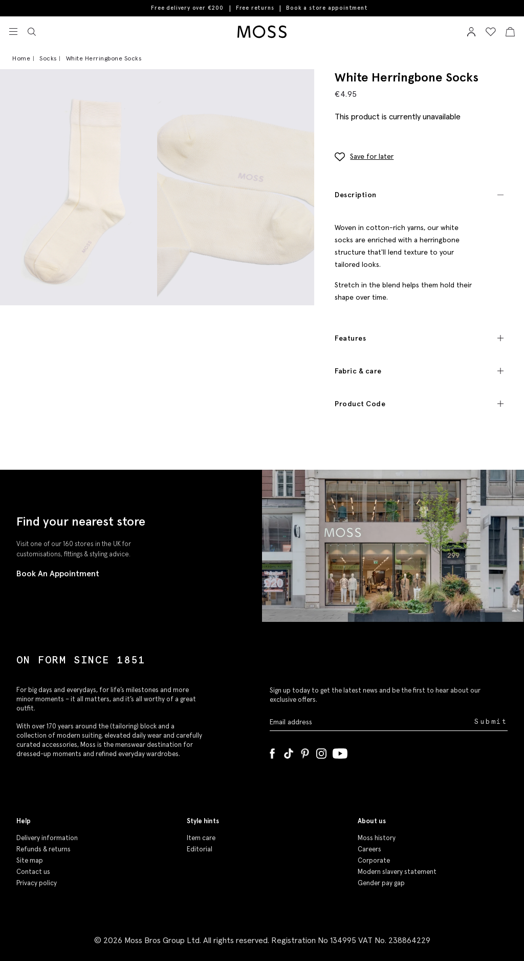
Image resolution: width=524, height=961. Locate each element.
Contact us (33, 871)
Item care (201, 837)
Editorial (199, 849)
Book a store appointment (326, 8)
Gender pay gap (381, 883)
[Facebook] (272, 751)
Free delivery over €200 (187, 7)
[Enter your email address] (371, 721)
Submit (491, 721)
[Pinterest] (305, 751)
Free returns (255, 7)
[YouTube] (340, 751)
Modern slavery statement (397, 871)
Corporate (374, 860)
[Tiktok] (288, 751)
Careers (369, 849)
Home (21, 58)
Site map (29, 860)
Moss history (377, 837)
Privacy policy (36, 883)
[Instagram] (321, 751)
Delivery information (47, 837)
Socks (48, 58)
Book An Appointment (57, 573)
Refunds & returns (43, 849)
